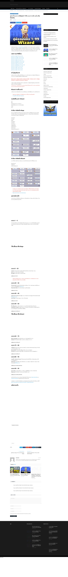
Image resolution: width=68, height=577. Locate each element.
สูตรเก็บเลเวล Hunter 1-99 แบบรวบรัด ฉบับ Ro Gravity (53, 49)
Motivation (45, 79)
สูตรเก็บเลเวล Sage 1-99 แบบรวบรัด (16, 67)
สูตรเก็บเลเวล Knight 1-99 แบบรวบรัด (17, 56)
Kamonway (14, 4)
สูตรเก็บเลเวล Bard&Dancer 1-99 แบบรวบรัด (18, 64)
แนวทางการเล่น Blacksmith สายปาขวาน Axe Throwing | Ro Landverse (53, 569)
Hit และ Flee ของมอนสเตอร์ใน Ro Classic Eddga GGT (53, 54)
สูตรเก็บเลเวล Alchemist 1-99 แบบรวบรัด (17, 62)
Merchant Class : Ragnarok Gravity (48, 76)
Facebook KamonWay (14, 392)
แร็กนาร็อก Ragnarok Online (47, 96)
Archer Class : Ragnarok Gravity (48, 71)
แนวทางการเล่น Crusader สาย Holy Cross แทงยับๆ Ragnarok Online (51, 63)
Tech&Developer (46, 87)
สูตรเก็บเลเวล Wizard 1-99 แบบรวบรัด (17, 66)
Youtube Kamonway (21, 47)
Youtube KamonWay (34, 391)
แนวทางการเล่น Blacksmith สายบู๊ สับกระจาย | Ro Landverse (53, 556)
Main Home (12, 8)
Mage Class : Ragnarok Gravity (14, 13)
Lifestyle (45, 73)
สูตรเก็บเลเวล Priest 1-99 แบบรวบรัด (17, 68)
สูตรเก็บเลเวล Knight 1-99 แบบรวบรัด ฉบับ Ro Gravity (50, 58)
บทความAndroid (30, 8)
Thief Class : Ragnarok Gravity (47, 88)
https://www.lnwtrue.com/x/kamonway (19, 206)
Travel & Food (45, 90)
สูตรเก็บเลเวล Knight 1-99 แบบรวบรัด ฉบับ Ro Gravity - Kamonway (24, 502)
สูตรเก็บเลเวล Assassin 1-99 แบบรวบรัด (17, 58)
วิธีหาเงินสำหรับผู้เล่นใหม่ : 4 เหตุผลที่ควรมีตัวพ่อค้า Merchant (53, 45)
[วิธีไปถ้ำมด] (21, 300)
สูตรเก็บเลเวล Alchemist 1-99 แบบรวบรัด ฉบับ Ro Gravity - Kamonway (24, 505)
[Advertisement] (25, 448)
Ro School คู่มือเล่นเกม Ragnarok (21, 8)
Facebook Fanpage (38, 8)
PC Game (45, 82)
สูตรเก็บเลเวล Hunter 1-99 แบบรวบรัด (17, 63)
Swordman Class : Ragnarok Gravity (48, 85)
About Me (47, 8)
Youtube (43, 8)
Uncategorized (45, 91)
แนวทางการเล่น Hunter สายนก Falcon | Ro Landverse (53, 563)
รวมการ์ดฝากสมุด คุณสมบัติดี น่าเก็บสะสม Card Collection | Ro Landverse (53, 551)
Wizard (13, 457)
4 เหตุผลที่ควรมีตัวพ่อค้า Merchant (18, 95)
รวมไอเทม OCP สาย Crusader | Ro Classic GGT (49, 32)
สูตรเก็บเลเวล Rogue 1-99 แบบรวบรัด (17, 59)
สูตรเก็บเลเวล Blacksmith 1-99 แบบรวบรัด (17, 61)
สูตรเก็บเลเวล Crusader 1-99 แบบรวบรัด (17, 57)
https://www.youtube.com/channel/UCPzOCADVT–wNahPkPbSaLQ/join (22, 396)
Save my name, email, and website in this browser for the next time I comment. (21, 531)
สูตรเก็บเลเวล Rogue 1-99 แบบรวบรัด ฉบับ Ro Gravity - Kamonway (24, 508)
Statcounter (1, 576)
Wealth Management (46, 93)
